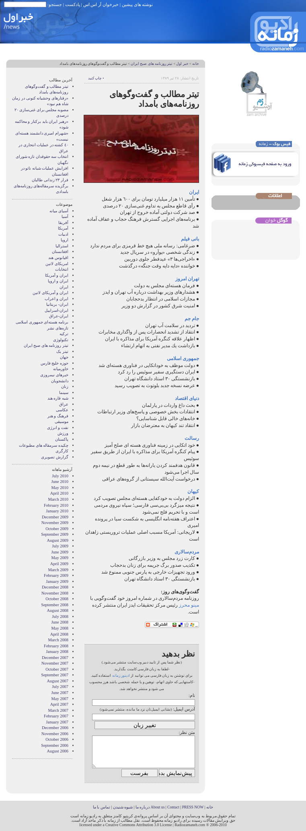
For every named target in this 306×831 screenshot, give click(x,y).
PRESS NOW (193, 807)
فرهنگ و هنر (57, 416)
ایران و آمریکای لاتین (50, 292)
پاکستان (61, 439)
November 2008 (54, 593)
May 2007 (59, 698)
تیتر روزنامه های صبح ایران (152, 64)
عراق (63, 404)
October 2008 (56, 599)
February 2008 (56, 646)
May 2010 (59, 487)
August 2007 (57, 681)
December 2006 (55, 727)
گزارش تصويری (54, 457)
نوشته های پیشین (137, 4)
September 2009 (54, 534)
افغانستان (60, 251)
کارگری (61, 451)
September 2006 (54, 745)
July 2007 (60, 686)
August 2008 (57, 610)
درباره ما (143, 807)
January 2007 (57, 722)
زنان (64, 386)
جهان (64, 357)
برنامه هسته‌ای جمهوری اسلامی (42, 322)
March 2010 (58, 499)
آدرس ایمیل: (184, 709)
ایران (64, 287)
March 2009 (58, 570)
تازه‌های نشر (57, 328)
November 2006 (54, 734)
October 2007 (56, 669)
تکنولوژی (60, 340)
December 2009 (55, 517)
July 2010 (60, 476)
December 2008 (55, 587)
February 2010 (56, 505)
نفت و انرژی (57, 427)
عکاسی (62, 410)
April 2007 (59, 704)
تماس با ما (101, 807)
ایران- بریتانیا (57, 304)
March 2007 (58, 710)
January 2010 (57, 511)
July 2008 (60, 616)
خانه (195, 64)
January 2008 (57, 651)
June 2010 (59, 481)
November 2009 (54, 522)
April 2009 (59, 564)
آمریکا (63, 228)
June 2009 (59, 552)
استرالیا (61, 246)
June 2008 (59, 622)
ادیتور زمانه (121, 676)
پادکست (72, 4)
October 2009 (56, 528)
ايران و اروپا (58, 281)
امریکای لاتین (56, 263)
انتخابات (61, 269)
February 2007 (56, 716)
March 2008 (58, 640)
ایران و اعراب (56, 298)
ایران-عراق (58, 316)
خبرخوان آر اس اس (101, 4)
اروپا (64, 240)
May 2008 (59, 628)
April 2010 (59, 493)
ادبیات (63, 234)
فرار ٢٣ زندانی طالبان (50, 180)
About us (157, 807)
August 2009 (57, 540)
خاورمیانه (60, 369)
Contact (173, 807)
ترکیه (64, 334)
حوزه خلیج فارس (54, 363)
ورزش (63, 433)
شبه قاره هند (57, 398)
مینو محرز (189, 605)
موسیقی (61, 421)
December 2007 (55, 657)
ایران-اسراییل (56, 310)
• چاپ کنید (96, 78)
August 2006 (57, 751)
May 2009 (59, 557)
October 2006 (56, 739)
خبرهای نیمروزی (54, 375)
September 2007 (54, 675)
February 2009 (56, 575)
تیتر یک (62, 351)
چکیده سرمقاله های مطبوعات (43, 445)
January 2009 (57, 581)
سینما (63, 392)
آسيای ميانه (58, 211)
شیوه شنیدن (123, 807)
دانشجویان (59, 381)
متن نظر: (187, 732)
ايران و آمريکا (56, 275)
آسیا (65, 216)
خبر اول (182, 64)
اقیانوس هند (58, 257)
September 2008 (54, 605)
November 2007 (54, 663)
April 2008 (59, 634)
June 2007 (59, 692)
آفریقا (63, 222)
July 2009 (60, 546)
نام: (192, 695)
